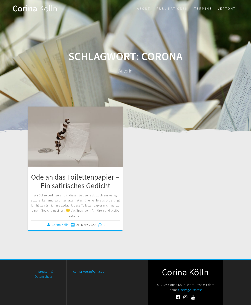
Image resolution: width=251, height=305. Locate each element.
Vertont (227, 8)
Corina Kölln (60, 225)
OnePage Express (190, 290)
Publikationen (172, 8)
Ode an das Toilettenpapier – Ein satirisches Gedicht (75, 181)
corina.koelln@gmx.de (88, 271)
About (143, 8)
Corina (35, 8)
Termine (203, 8)
